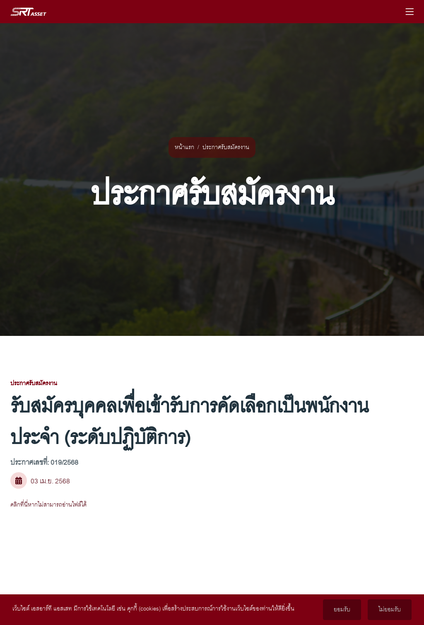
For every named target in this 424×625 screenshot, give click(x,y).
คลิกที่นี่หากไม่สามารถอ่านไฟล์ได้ (48, 505)
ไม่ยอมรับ (389, 609)
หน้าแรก (184, 147)
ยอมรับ (342, 609)
